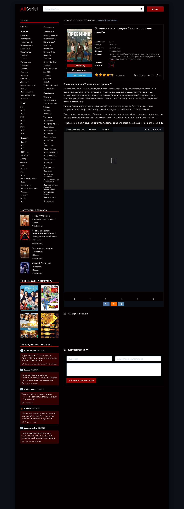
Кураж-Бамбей (49, 62)
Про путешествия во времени (51, 181)
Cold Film (47, 79)
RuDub (46, 82)
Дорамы (46, 110)
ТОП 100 (24, 27)
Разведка (27, 402)
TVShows (47, 75)
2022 (22, 120)
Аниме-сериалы (50, 104)
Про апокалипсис (49, 166)
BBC (22, 145)
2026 (22, 107)
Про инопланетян (49, 144)
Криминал (25, 79)
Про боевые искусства (48, 175)
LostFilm (47, 45)
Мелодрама (25, 39)
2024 (22, 114)
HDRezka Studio (50, 69)
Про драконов (49, 149)
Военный (24, 75)
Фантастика (25, 62)
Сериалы (47, 97)
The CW (23, 169)
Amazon (23, 162)
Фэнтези (24, 65)
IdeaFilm (47, 65)
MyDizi (113, 62)
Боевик (23, 69)
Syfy (22, 165)
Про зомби (48, 133)
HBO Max (24, 152)
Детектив (24, 82)
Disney (23, 159)
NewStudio (48, 49)
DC (21, 202)
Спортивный (25, 52)
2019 (22, 130)
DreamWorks (25, 185)
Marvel (23, 198)
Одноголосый (49, 42)
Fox (21, 172)
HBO (22, 149)
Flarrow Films (49, 88)
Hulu (22, 175)
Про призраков (50, 155)
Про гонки (48, 171)
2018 (22, 133)
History (23, 182)
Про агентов (48, 201)
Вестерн (24, 72)
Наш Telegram (79, 75)
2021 (22, 124)
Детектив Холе (29, 383)
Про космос (48, 120)
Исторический (26, 92)
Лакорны (47, 114)
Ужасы (23, 59)
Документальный (27, 85)
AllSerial (70, 20)
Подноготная (29, 422)
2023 (22, 117)
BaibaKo (47, 55)
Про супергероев (51, 124)
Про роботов (49, 159)
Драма (23, 88)
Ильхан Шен (115, 54)
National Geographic (29, 188)
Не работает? (153, 129)
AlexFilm (47, 59)
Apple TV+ (24, 155)
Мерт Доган (150, 57)
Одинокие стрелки (31, 441)
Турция (113, 45)
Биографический (27, 95)
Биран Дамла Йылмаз (143, 54)
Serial (29, 9)
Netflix (23, 142)
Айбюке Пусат (127, 54)
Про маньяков (49, 198)
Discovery (24, 192)
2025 (22, 110)
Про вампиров (49, 137)
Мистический (26, 42)
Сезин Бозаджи (123, 57)
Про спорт (47, 162)
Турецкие (47, 117)
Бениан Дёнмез (123, 59)
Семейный (25, 49)
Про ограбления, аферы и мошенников (50, 187)
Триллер (24, 55)
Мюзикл (24, 98)
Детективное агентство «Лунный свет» (39, 364)
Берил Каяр (136, 59)
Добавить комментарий (81, 380)
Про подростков (50, 130)
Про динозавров (50, 152)
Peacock (23, 195)
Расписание (48, 27)
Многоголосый (49, 39)
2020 (22, 127)
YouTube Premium (28, 179)
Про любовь (48, 127)
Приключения (26, 45)
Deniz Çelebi (115, 48)
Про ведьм (48, 140)
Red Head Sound (50, 85)
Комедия (24, 35)
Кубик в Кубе (49, 52)
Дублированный (50, 35)
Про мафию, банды (48, 193)
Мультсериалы (49, 100)
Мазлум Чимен (137, 57)
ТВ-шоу (46, 107)
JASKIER (46, 72)
